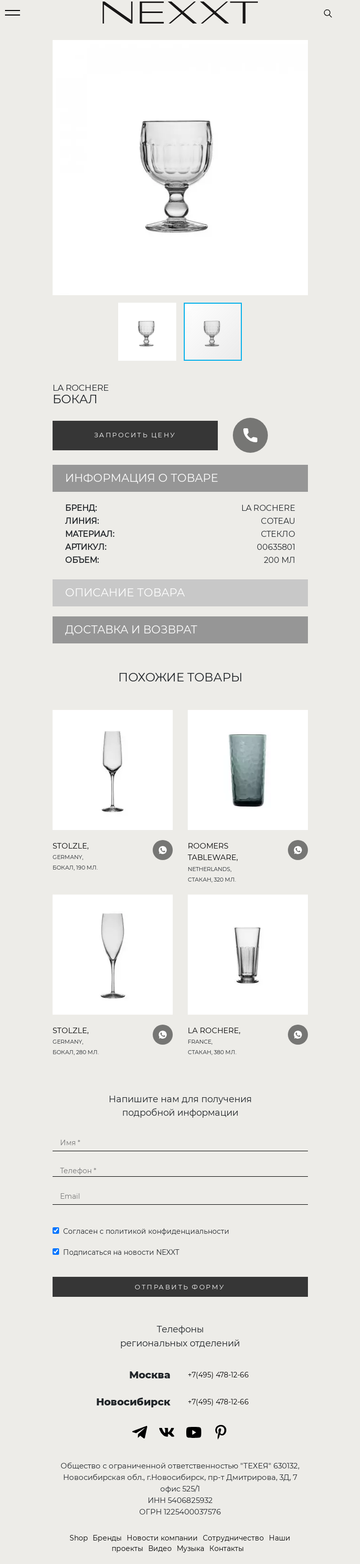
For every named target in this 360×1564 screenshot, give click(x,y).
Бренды (107, 1537)
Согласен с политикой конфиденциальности (141, 1231)
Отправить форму (180, 1287)
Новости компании (162, 1537)
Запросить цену (135, 435)
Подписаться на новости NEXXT (116, 1252)
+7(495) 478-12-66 (218, 1374)
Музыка (190, 1548)
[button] (299, 49)
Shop (79, 1537)
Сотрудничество (233, 1537)
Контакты (226, 1548)
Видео (160, 1548)
